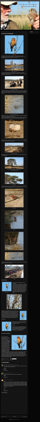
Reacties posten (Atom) (16, 419)
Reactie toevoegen (4, 392)
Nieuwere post (3, 416)
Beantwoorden (6, 370)
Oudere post (25, 416)
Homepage (14, 416)
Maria (4, 373)
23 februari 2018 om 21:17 (9, 373)
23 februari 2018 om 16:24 (14, 364)
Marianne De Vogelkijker (7, 364)
